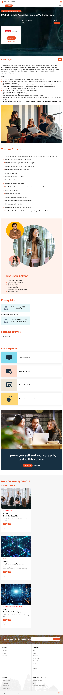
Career (4, 653)
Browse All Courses (8, 485)
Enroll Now (11, 38)
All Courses (9, 5)
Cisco (34, 653)
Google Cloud (36, 658)
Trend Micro (36, 668)
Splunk (34, 666)
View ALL (35, 671)
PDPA (34, 683)
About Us (4, 650)
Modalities (5, 683)
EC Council (35, 656)
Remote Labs (5, 685)
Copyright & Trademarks (39, 685)
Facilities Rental (6, 680)
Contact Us (5, 656)
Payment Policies (37, 680)
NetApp (35, 663)
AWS (34, 650)
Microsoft (35, 661)
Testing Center (6, 688)
